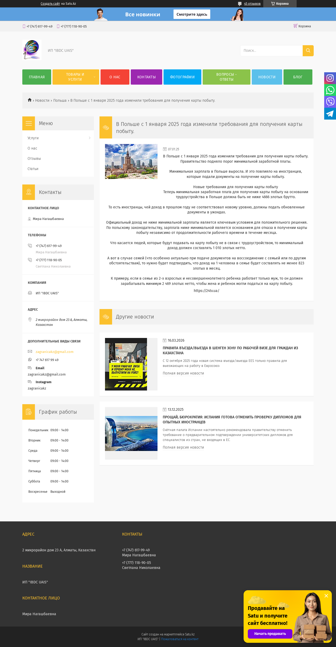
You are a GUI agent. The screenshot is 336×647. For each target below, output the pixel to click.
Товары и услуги (75, 77)
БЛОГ (297, 77)
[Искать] (308, 50)
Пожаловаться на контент (179, 639)
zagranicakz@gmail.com (55, 352)
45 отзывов (252, 4)
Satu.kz (190, 634)
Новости (42, 100)
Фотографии (182, 77)
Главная (37, 77)
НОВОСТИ (267, 77)
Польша (60, 100)
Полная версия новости (183, 373)
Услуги (33, 138)
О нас (114, 77)
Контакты (146, 77)
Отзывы (34, 158)
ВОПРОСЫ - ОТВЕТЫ (226, 77)
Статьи (33, 169)
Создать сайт (50, 4)
